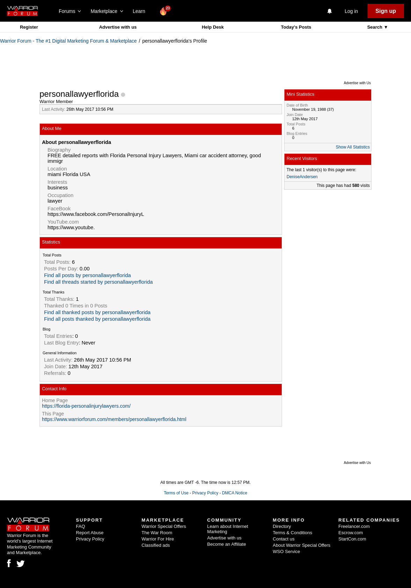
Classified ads (156, 545)
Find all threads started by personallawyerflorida (98, 282)
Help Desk (213, 27)
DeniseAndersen (302, 176)
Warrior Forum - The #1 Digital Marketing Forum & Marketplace (68, 41)
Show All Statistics (353, 147)
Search (375, 27)
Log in (351, 11)
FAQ (80, 526)
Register (29, 27)
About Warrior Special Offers (302, 545)
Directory (282, 526)
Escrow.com (350, 532)
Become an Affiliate (226, 544)
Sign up (385, 11)
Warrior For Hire (158, 539)
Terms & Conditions (292, 532)
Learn (141, 11)
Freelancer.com (354, 526)
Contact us (284, 539)
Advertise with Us (357, 83)
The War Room (157, 532)
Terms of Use (176, 493)
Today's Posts (296, 27)
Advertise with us (118, 27)
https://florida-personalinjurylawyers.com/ (86, 406)
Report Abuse (89, 532)
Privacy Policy (205, 493)
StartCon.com (352, 539)
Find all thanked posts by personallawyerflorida (97, 312)
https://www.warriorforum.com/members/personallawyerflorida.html (114, 419)
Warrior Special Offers (164, 526)
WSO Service (286, 551)
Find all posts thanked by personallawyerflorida (97, 319)
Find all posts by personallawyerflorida (87, 275)
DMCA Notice (234, 493)
